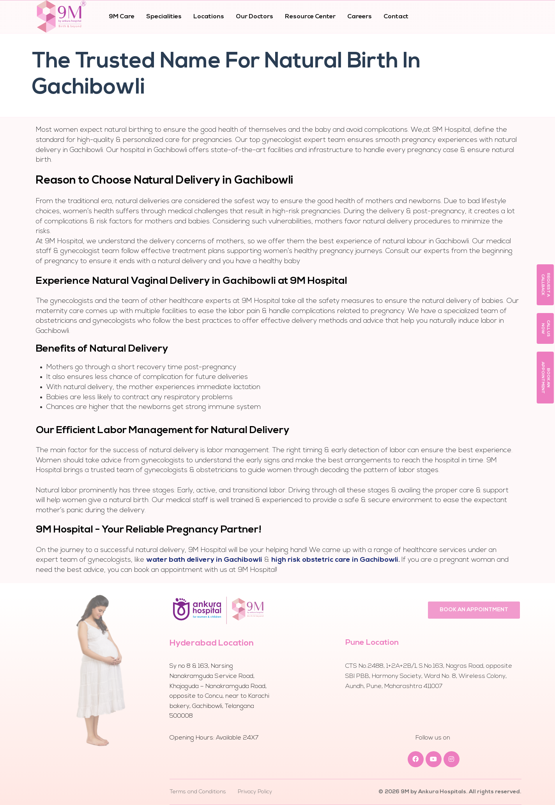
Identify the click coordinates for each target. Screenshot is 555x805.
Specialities (164, 17)
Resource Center (310, 17)
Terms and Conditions (198, 792)
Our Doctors (254, 17)
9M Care (121, 17)
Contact (396, 17)
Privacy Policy (255, 792)
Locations (208, 17)
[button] (545, 284)
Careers (359, 17)
